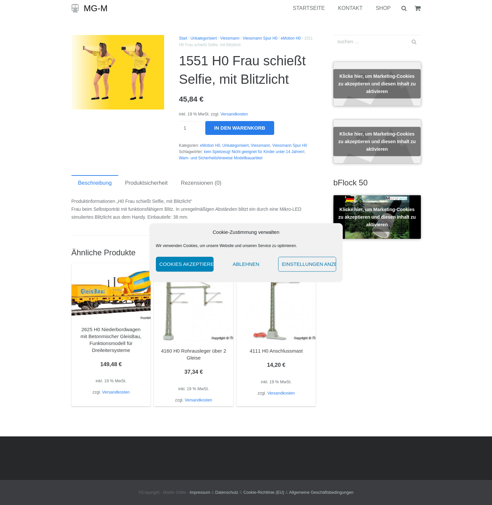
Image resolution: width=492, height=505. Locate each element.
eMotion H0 (291, 38)
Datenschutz (226, 492)
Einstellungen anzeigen (309, 264)
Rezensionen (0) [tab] (201, 183)
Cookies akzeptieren (186, 264)
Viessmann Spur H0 (260, 38)
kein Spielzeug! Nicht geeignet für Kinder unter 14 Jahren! (254, 151)
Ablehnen (246, 264)
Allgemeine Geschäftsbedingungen (321, 492)
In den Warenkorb (239, 128)
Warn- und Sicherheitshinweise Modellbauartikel (220, 158)
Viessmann (230, 38)
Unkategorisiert (203, 38)
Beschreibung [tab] (95, 183)
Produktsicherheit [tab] (146, 183)
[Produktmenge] (190, 128)
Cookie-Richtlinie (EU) (264, 492)
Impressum (199, 492)
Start (183, 38)
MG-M (95, 8)
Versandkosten (234, 114)
